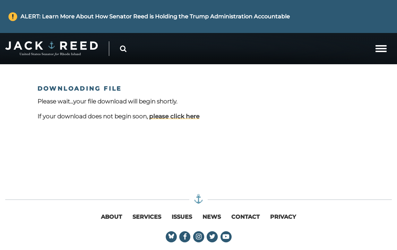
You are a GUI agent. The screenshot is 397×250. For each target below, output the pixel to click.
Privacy (283, 217)
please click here (174, 116)
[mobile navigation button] (381, 48)
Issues (182, 217)
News (211, 217)
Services (146, 217)
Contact (245, 217)
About (111, 217)
